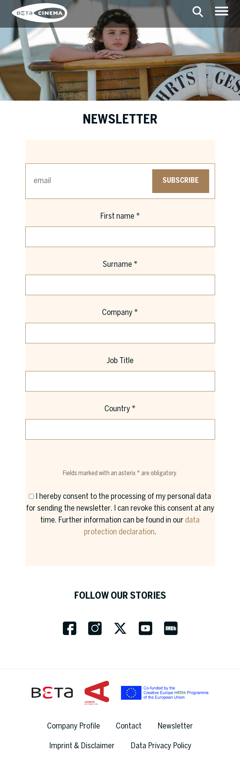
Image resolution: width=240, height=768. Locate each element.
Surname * (120, 264)
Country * (120, 409)
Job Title (120, 361)
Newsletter (175, 726)
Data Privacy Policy (160, 746)
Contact (129, 726)
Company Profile (73, 726)
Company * (120, 313)
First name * (120, 216)
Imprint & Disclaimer (82, 746)
